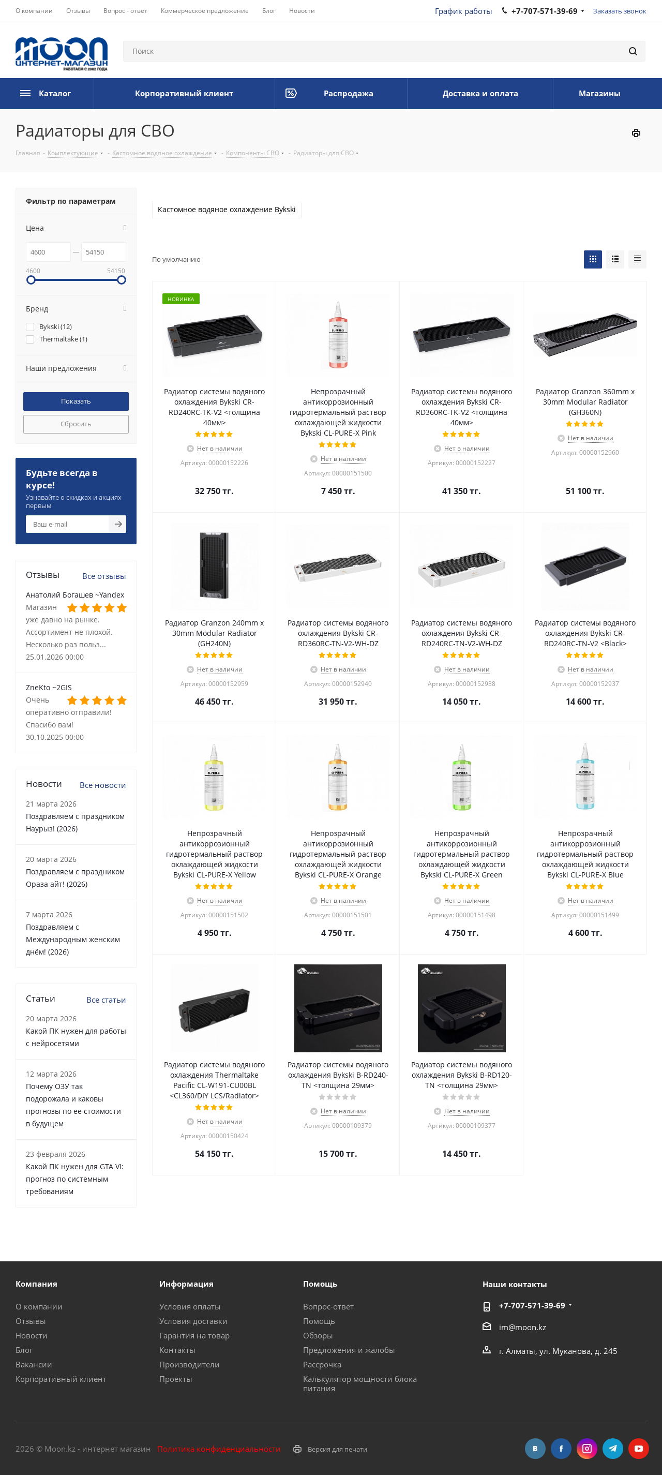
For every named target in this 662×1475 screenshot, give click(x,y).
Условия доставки (193, 1321)
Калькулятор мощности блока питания (360, 1383)
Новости (32, 1335)
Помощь (319, 1321)
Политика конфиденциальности (219, 1448)
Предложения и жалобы (349, 1350)
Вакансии (34, 1364)
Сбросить (76, 423)
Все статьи (106, 999)
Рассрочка (322, 1364)
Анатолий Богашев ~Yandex (75, 595)
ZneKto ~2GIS (49, 687)
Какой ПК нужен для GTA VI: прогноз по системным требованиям (75, 1178)
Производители (189, 1364)
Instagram (587, 1448)
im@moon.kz (522, 1327)
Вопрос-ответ (328, 1306)
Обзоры (318, 1335)
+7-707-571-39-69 (532, 1305)
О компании (39, 1306)
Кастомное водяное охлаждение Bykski (227, 209)
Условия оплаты (190, 1306)
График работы (463, 11)
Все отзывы (104, 576)
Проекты (175, 1379)
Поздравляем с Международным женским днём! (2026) (73, 939)
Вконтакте (535, 1448)
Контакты (177, 1350)
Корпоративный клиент (61, 1379)
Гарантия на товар (194, 1335)
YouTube (638, 1448)
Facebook (561, 1448)
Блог (24, 1350)
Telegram (613, 1448)
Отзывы (31, 1321)
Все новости (103, 785)
